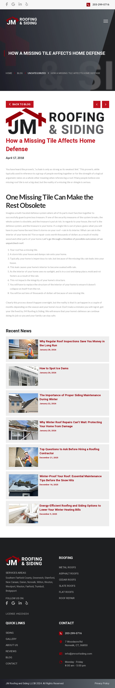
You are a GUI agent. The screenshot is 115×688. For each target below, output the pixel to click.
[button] (105, 21)
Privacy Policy (102, 683)
